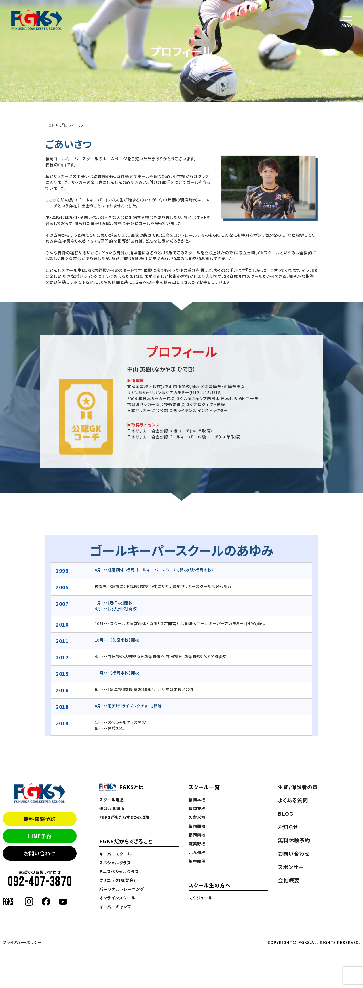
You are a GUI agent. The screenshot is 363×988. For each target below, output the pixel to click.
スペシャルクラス (115, 862)
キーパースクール (115, 854)
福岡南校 (197, 835)
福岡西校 (197, 826)
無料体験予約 (40, 818)
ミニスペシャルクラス (119, 871)
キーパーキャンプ (115, 906)
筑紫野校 (197, 843)
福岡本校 (197, 799)
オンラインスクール (117, 898)
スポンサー (290, 867)
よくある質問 (293, 800)
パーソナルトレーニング (121, 889)
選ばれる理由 (111, 808)
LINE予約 (40, 836)
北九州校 (197, 852)
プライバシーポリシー (22, 942)
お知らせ (288, 827)
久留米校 (197, 817)
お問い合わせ (40, 853)
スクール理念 (111, 799)
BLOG (285, 813)
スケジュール (201, 898)
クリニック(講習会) (117, 880)
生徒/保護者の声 (298, 787)
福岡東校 (197, 808)
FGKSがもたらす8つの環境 (124, 817)
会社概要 (288, 880)
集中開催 (197, 861)
